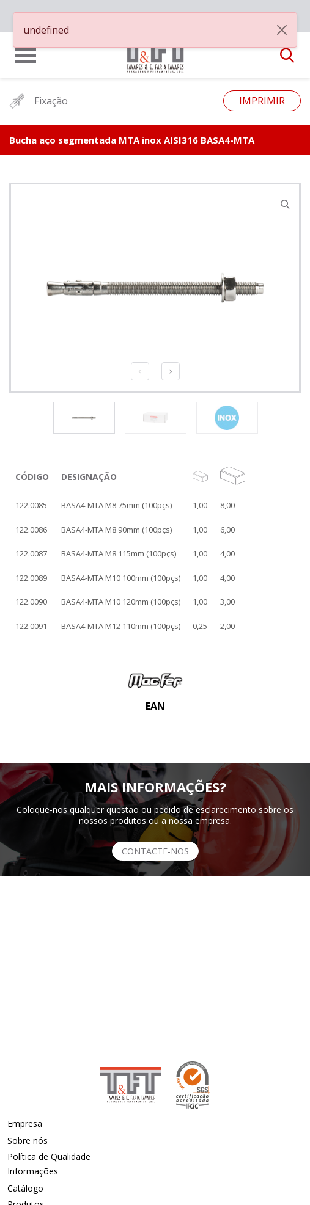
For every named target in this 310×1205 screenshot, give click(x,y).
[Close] (282, 30)
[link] (155, 51)
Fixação (38, 101)
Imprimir (262, 100)
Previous (140, 371)
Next (170, 371)
